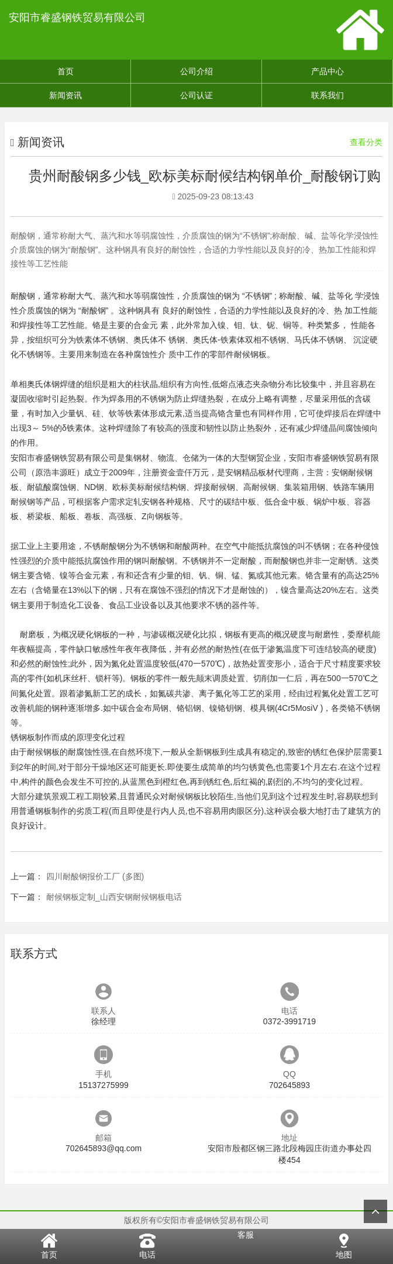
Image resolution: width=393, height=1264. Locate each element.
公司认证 (196, 95)
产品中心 (327, 71)
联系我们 (327, 95)
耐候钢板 (250, 354)
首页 (65, 71)
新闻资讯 (65, 95)
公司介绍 (196, 71)
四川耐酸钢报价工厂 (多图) (95, 876)
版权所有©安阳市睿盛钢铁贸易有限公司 (196, 1220)
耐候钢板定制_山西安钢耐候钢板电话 (114, 897)
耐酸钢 (23, 296)
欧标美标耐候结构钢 (149, 487)
